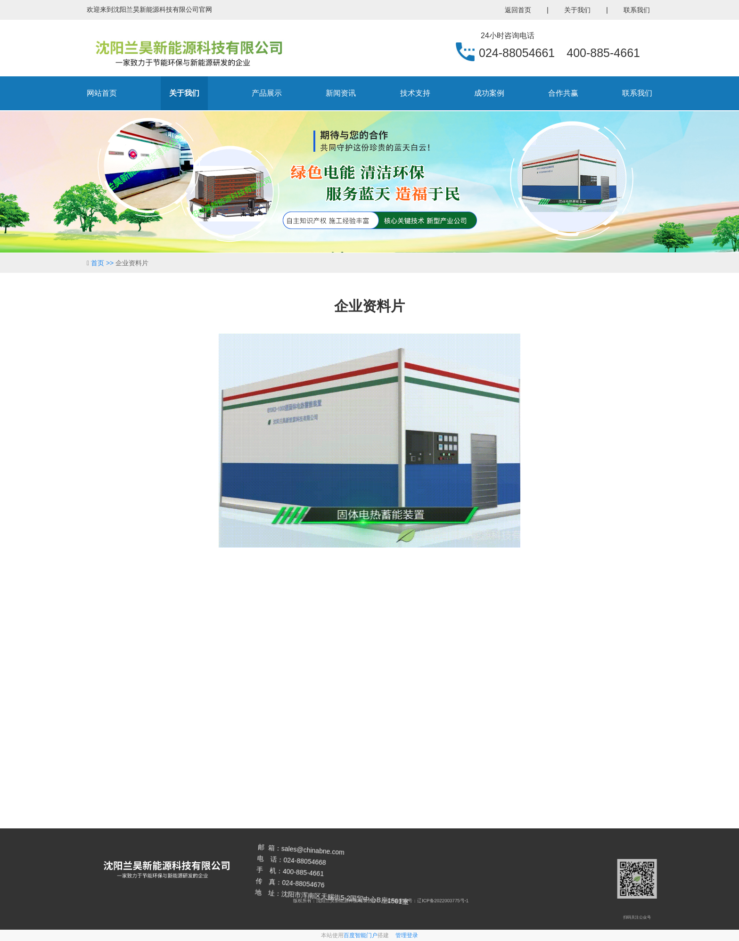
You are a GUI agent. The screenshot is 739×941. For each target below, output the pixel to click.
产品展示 (267, 93)
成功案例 (489, 93)
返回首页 (518, 10)
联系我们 (637, 10)
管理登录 (406, 935)
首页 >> (103, 263)
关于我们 (577, 10)
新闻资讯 (341, 93)
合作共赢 (563, 93)
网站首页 (102, 93)
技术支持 (415, 93)
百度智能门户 (361, 935)
